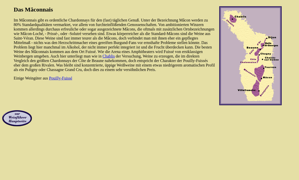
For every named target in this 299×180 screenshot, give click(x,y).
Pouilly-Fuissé (60, 78)
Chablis (109, 56)
